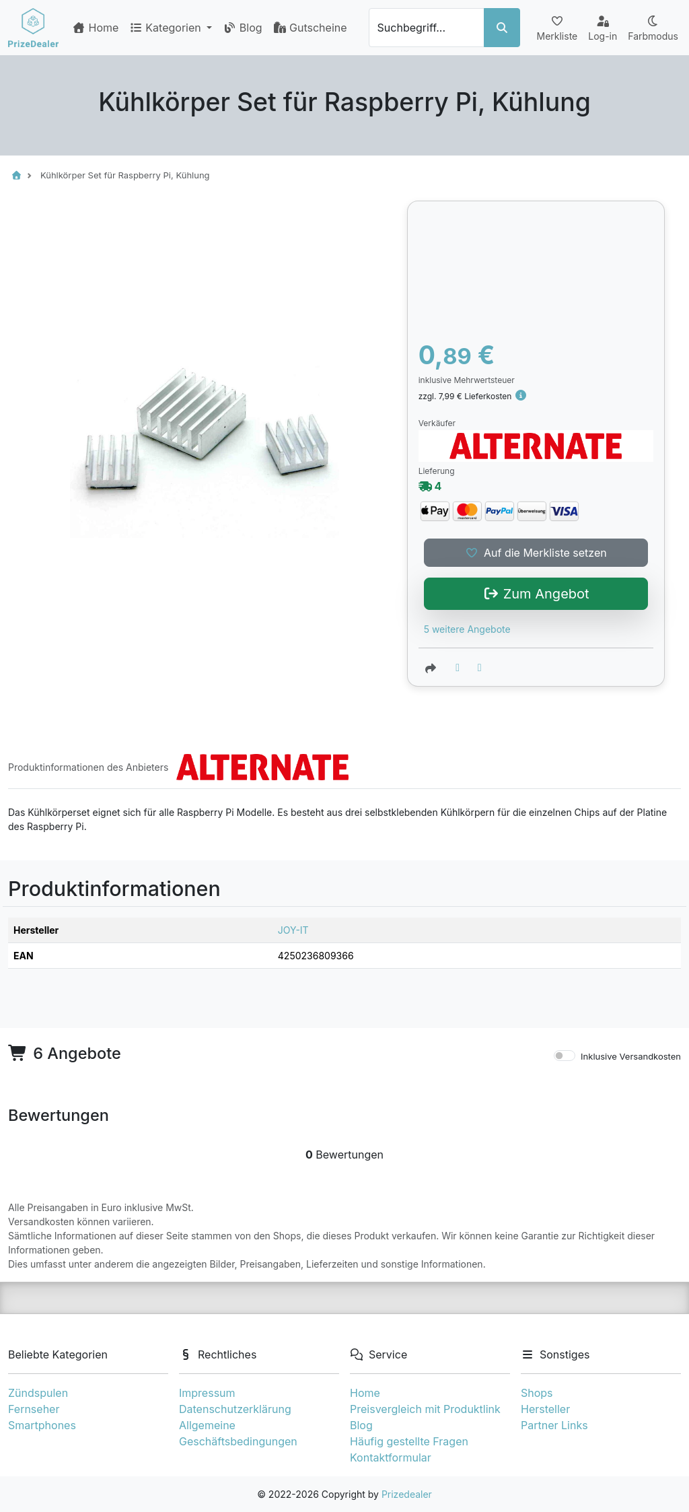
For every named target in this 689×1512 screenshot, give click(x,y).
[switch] (564, 1055)
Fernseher (33, 1409)
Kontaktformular (390, 1457)
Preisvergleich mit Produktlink (425, 1409)
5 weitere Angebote (467, 629)
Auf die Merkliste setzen (536, 552)
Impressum (207, 1393)
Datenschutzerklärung (235, 1409)
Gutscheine (310, 27)
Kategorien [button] (166, 27)
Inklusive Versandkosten (631, 1056)
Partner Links (554, 1425)
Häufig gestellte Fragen (409, 1441)
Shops (537, 1393)
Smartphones (42, 1425)
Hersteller (545, 1409)
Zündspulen (38, 1393)
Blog (242, 27)
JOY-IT (293, 930)
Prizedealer (407, 1494)
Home (95, 27)
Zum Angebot (535, 594)
